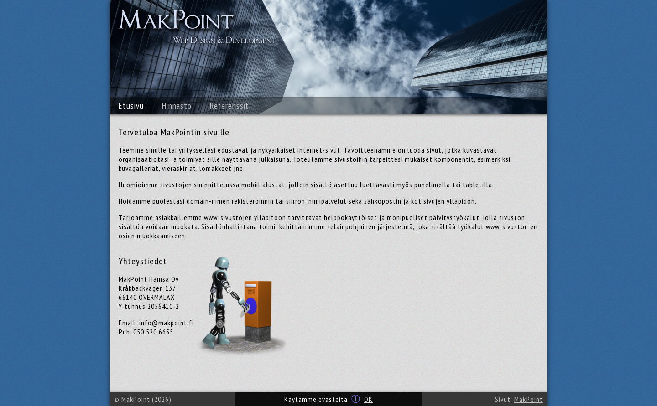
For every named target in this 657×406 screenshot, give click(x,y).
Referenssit (229, 105)
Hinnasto (177, 105)
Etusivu (131, 105)
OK (368, 399)
